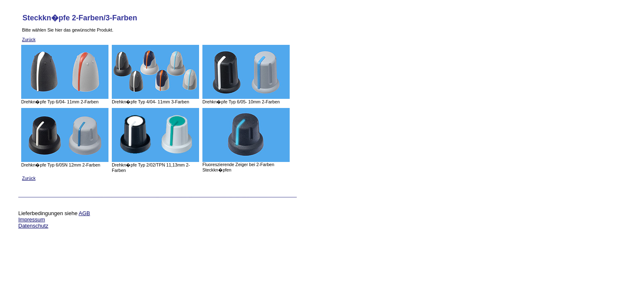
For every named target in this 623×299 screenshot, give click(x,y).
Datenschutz (33, 226)
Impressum (31, 219)
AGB (84, 213)
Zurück (29, 39)
